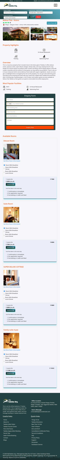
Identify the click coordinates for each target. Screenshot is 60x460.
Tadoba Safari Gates (9, 424)
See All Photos (51, 37)
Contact (5, 438)
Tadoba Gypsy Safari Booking (11, 431)
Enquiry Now (30, 127)
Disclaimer (35, 442)
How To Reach (36, 426)
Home (5, 420)
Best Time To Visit (37, 424)
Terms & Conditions (37, 433)
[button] (51, 36)
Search (32, 17)
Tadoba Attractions (37, 422)
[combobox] (9, 103)
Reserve (10, 184)
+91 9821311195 (18, 1)
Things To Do (35, 420)
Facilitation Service (37, 444)
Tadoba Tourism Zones (10, 426)
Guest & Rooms (8, 15)
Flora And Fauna (8, 429)
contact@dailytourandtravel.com (46, 1)
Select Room (52, 23)
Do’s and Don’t (36, 429)
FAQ (33, 435)
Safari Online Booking (9, 435)
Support (34, 440)
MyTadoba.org (11, 454)
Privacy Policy (35, 438)
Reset (38, 17)
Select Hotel (7, 10)
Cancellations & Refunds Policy (40, 431)
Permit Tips (6, 433)
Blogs (5, 440)
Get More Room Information (12, 161)
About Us (6, 422)
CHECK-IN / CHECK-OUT (36, 10)
